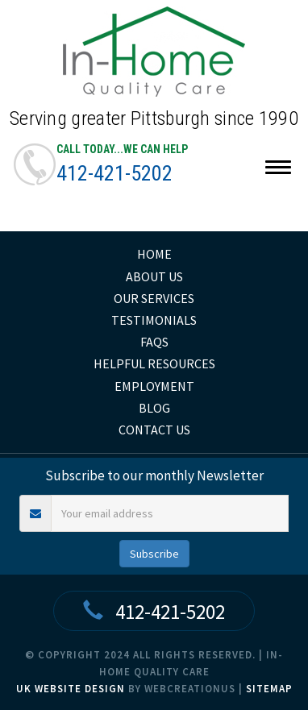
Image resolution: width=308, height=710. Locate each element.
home (154, 254)
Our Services (154, 298)
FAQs (154, 342)
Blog (154, 408)
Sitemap (269, 688)
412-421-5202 (114, 173)
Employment (154, 386)
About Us (154, 276)
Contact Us (154, 429)
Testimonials (154, 320)
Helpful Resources (154, 363)
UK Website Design (70, 688)
